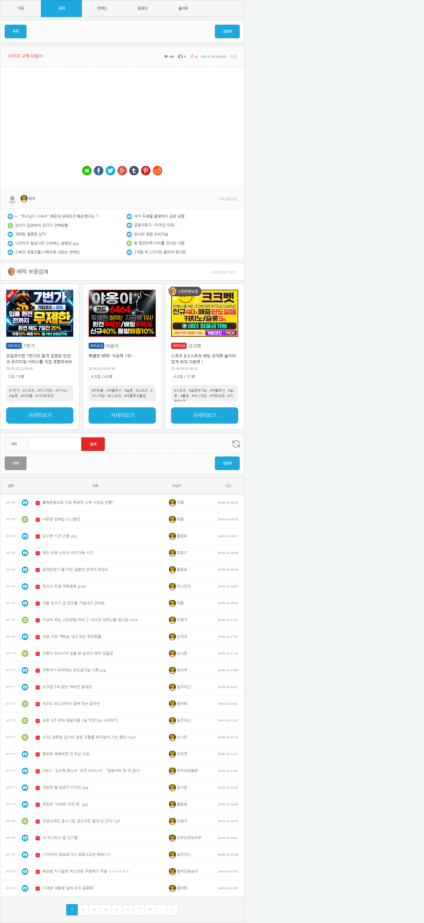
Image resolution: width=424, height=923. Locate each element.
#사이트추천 (44, 396)
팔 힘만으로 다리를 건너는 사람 (159, 243)
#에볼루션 (113, 390)
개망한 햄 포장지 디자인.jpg (65, 787)
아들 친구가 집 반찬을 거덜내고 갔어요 (73, 603)
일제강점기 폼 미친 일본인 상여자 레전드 (75, 570)
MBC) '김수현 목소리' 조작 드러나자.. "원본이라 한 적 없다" (91, 771)
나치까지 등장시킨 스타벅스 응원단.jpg (47, 243)
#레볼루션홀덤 (135, 396)
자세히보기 (40, 415)
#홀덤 (184, 396)
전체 (16, 463)
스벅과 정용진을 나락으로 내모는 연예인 (47, 252)
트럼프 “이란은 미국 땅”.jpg (65, 804)
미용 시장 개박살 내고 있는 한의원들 (71, 637)
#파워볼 (26, 396)
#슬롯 (13, 396)
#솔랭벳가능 (198, 390)
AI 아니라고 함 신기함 (60, 838)
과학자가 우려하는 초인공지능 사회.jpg (74, 670)
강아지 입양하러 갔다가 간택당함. (42, 225)
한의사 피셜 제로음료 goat (64, 586)
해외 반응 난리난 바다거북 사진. (68, 553)
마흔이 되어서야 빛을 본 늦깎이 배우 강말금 (77, 653)
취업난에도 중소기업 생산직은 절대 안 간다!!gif (81, 821)
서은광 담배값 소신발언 (61, 519)
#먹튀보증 (217, 396)
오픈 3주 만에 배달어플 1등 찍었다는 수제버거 (80, 720)
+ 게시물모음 (227, 198)
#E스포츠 (114, 396)
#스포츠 (28, 390)
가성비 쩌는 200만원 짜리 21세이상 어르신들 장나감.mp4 (90, 620)
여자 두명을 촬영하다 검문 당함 (159, 216)
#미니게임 (44, 390)
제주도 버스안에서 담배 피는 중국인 (71, 704)
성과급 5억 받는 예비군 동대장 (67, 687)
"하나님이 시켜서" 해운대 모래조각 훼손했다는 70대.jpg (60, 216)
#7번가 (14, 390)
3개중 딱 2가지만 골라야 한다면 (160, 252)
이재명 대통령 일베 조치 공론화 (67, 888)
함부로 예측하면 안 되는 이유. (66, 754)
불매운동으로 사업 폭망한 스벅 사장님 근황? (78, 502)
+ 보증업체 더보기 (224, 271)
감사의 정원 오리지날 (151, 234)
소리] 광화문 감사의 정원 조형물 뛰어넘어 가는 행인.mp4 (89, 737)
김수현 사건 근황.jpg (59, 536)
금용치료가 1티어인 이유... (156, 225)
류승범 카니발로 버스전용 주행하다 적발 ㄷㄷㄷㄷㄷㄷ (86, 871)
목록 (16, 31)
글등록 (227, 31)
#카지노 (61, 390)
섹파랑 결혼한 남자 (30, 234)
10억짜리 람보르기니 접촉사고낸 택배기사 (76, 855)
